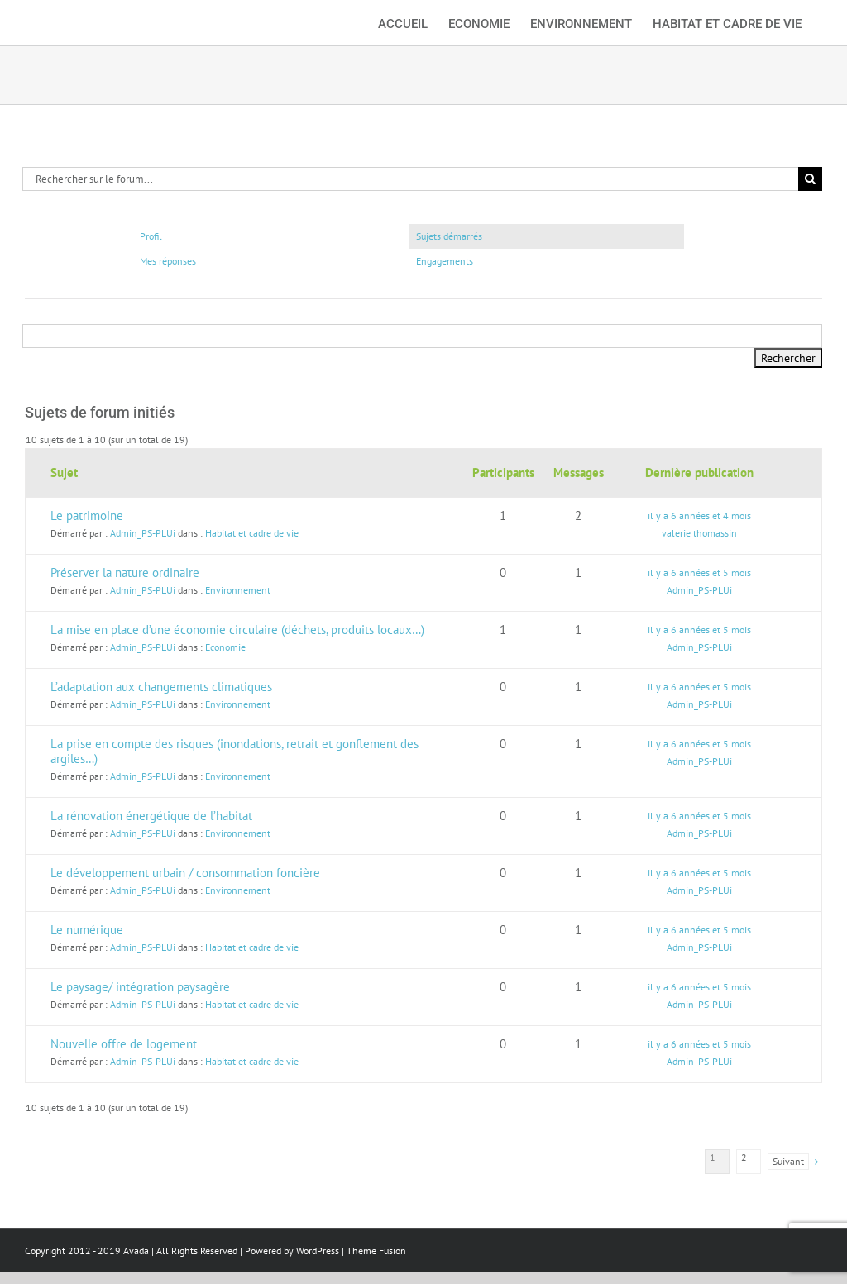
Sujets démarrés (449, 236)
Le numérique (86, 930)
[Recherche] (810, 179)
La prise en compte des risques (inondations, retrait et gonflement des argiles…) (234, 751)
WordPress (317, 1250)
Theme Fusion (376, 1250)
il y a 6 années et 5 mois (699, 572)
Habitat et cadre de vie (252, 533)
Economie (225, 647)
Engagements (444, 261)
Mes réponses (168, 261)
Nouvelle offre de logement (123, 1044)
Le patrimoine (86, 515)
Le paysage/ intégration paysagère (140, 987)
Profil (151, 236)
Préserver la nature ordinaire (124, 572)
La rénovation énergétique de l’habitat (151, 815)
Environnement (237, 590)
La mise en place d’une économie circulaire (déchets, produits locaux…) (237, 629)
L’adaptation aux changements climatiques (161, 687)
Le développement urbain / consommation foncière (185, 873)
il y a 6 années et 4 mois (699, 515)
